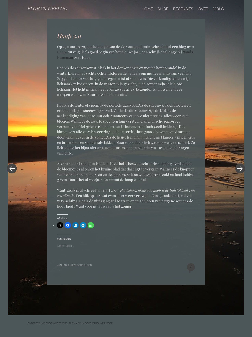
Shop (163, 8)
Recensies (183, 8)
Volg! (218, 8)
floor (88, 264)
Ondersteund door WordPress (47, 323)
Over (203, 8)
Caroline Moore (102, 323)
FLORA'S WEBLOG (47, 8)
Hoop (61, 52)
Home (147, 8)
